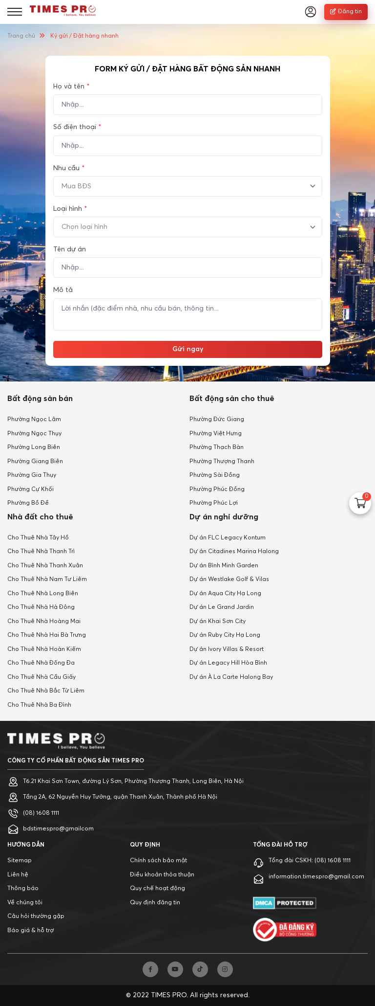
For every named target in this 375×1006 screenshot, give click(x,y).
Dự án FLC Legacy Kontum (227, 538)
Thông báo (23, 889)
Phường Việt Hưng (215, 434)
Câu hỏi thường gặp (35, 916)
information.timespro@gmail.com (316, 877)
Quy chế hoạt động (157, 889)
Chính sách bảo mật (158, 861)
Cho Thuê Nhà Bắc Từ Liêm (45, 691)
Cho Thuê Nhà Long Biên (42, 594)
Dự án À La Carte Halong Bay (231, 677)
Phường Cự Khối (30, 489)
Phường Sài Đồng (214, 475)
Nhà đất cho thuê (40, 517)
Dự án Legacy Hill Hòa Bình (228, 663)
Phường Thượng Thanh (221, 462)
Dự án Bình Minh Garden (223, 566)
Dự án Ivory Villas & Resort (226, 649)
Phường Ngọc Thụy (34, 434)
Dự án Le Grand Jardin (221, 607)
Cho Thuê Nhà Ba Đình (39, 705)
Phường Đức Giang (216, 420)
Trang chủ (21, 36)
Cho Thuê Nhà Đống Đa (41, 663)
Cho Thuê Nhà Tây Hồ (38, 538)
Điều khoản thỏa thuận (162, 875)
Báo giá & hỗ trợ (30, 931)
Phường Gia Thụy (31, 475)
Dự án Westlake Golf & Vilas (229, 579)
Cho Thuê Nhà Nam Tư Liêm (47, 579)
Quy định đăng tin (155, 903)
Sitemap (19, 861)
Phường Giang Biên (35, 462)
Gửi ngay (187, 349)
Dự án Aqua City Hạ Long (225, 594)
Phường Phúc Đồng (217, 489)
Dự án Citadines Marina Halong (234, 552)
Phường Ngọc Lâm (34, 420)
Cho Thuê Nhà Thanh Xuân (45, 566)
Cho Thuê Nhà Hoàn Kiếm (44, 649)
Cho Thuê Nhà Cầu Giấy (41, 677)
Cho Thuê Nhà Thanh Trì (41, 552)
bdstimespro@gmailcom (58, 829)
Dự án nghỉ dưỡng (223, 517)
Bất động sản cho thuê (231, 398)
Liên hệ (17, 875)
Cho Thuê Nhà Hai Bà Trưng (46, 635)
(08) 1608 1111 (41, 813)
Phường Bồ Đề (28, 503)
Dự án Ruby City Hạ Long (224, 635)
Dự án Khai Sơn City (217, 622)
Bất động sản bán (40, 398)
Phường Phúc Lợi (213, 503)
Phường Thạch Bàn (216, 447)
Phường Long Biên (33, 447)
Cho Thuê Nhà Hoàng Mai (44, 622)
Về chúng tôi (24, 903)
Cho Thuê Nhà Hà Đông (41, 607)
